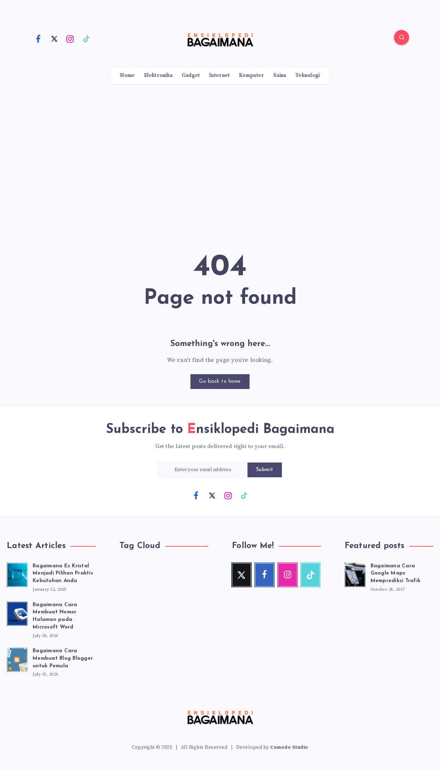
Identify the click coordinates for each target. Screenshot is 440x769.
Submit (264, 469)
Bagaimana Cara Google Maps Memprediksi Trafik (396, 574)
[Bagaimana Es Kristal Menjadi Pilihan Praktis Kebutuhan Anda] (17, 574)
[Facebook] (38, 38)
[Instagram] (70, 38)
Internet (219, 76)
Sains (279, 76)
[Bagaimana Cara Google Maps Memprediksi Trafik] (355, 574)
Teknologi (307, 76)
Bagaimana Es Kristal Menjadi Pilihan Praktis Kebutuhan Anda (63, 574)
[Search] (401, 37)
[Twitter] (54, 38)
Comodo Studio (289, 747)
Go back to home (220, 381)
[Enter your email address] (203, 469)
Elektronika (158, 76)
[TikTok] (86, 38)
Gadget (191, 76)
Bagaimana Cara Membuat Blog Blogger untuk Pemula (63, 658)
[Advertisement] (220, 153)
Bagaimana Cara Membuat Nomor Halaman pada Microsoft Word (55, 616)
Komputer (251, 76)
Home (127, 76)
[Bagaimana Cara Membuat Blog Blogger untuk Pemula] (17, 659)
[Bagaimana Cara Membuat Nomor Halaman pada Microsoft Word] (17, 613)
